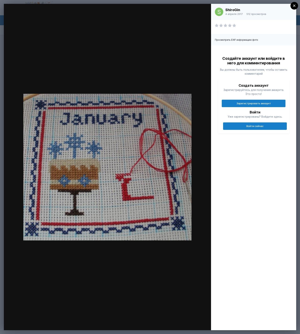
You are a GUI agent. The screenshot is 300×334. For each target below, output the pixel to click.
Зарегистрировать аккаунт (253, 103)
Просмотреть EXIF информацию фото (236, 39)
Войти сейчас (255, 126)
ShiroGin (232, 10)
